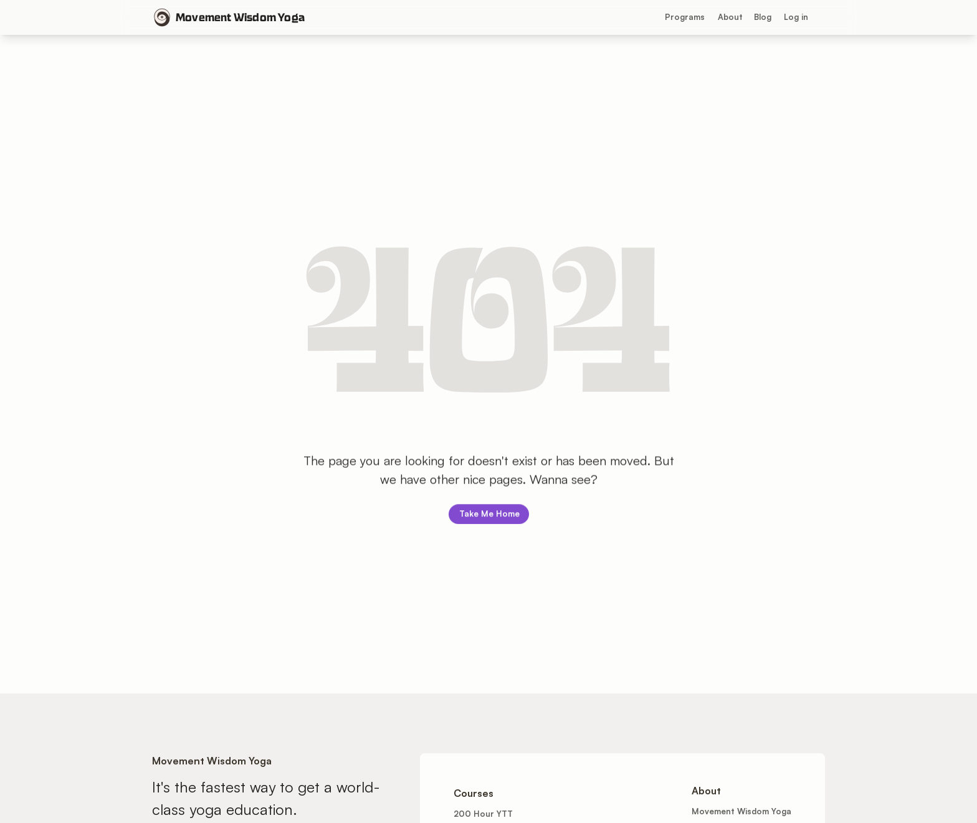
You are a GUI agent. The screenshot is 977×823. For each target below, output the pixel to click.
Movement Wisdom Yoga (240, 17)
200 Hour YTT (483, 814)
